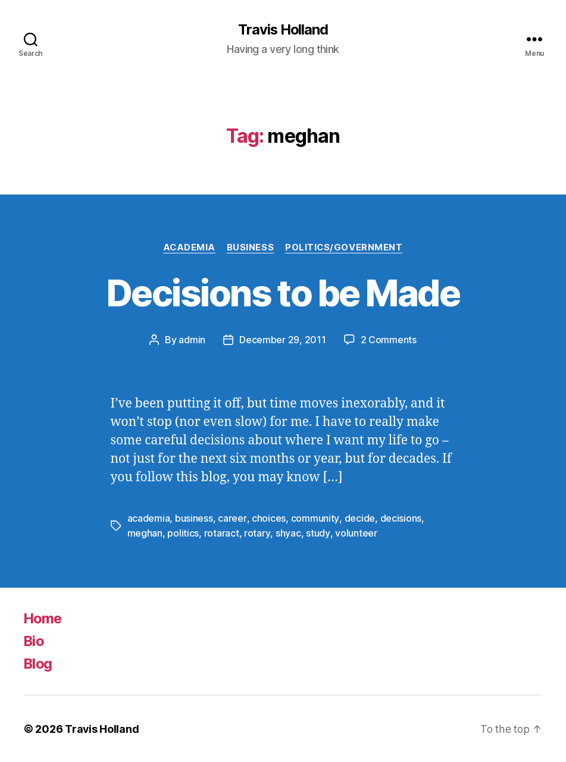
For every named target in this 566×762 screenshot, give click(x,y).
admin (192, 340)
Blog (39, 663)
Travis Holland (283, 30)
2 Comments (388, 340)
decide (358, 518)
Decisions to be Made (283, 293)
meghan (144, 532)
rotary (257, 532)
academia (148, 518)
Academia (188, 247)
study (317, 532)
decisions (399, 518)
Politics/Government (345, 247)
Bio (34, 640)
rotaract (221, 532)
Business (250, 247)
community (314, 518)
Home (44, 617)
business (194, 518)
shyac (288, 532)
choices (268, 518)
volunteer (355, 532)
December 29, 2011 (282, 340)
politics (183, 532)
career (232, 518)
